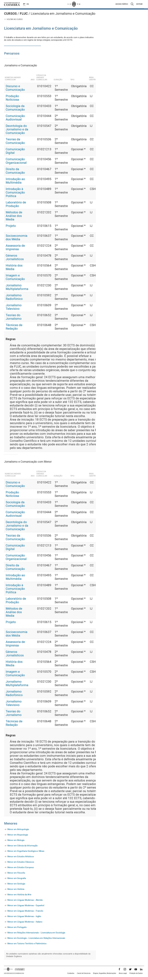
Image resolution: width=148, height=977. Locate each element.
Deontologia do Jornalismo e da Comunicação (17, 129)
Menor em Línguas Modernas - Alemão (25, 900)
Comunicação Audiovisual (15, 117)
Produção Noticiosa (12, 97)
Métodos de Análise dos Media (14, 215)
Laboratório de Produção (16, 204)
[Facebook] (119, 969)
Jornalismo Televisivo (14, 306)
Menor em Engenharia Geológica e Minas (25, 851)
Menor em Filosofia (16, 873)
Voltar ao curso (13, 19)
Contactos (70, 973)
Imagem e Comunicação (15, 277)
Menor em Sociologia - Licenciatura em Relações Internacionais (36, 938)
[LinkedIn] (141, 969)
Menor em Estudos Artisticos (20, 856)
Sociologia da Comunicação (15, 107)
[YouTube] (135, 969)
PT (24, 4)
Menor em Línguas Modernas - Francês (25, 911)
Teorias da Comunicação (15, 141)
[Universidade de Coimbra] (12, 4)
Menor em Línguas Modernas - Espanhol (25, 905)
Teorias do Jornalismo (14, 316)
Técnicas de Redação (14, 326)
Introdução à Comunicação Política (15, 192)
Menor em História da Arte (19, 894)
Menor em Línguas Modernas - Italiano (24, 922)
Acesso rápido (121, 4)
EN (28, 4)
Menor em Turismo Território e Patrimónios (26, 943)
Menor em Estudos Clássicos (20, 862)
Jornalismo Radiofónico (14, 297)
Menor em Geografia (16, 878)
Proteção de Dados (136, 973)
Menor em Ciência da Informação (22, 845)
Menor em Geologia (16, 883)
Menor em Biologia (15, 840)
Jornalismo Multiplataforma (17, 287)
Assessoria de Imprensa (15, 247)
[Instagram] (125, 969)
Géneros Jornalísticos (15, 257)
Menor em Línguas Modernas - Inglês (24, 916)
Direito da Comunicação (15, 170)
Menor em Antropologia (18, 829)
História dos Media (14, 267)
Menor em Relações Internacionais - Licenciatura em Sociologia (36, 932)
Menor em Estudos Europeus (20, 867)
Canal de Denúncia (83, 973)
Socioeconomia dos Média (16, 237)
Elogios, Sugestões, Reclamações (104, 973)
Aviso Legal (123, 973)
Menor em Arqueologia (17, 835)
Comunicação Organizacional (16, 160)
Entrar (139, 4)
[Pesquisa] (132, 4)
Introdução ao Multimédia (15, 180)
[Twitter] (130, 969)
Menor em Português (17, 927)
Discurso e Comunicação (15, 87)
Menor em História (15, 889)
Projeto (11, 225)
